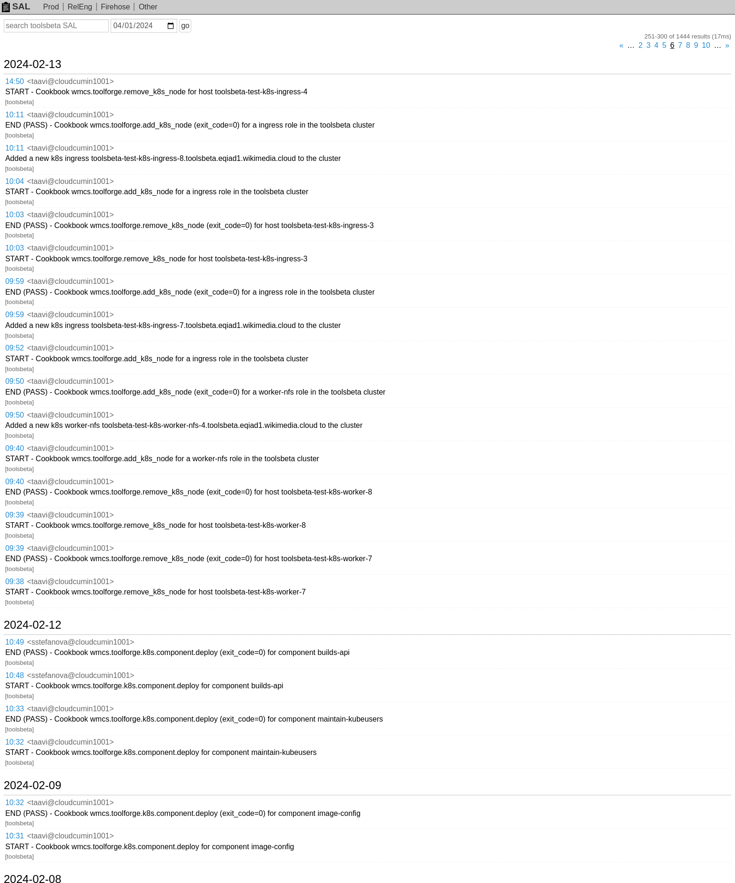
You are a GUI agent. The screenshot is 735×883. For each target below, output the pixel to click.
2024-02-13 (32, 64)
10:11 (14, 115)
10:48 (14, 675)
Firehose (115, 7)
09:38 (14, 582)
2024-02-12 (32, 625)
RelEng (80, 7)
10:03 (14, 215)
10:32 (14, 742)
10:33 (14, 709)
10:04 (14, 181)
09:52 (14, 348)
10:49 (14, 642)
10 (706, 45)
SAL (16, 6)
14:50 (14, 81)
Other (148, 7)
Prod (51, 7)
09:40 (14, 448)
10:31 (14, 836)
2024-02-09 (32, 785)
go (185, 26)
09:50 (14, 381)
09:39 (14, 515)
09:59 (14, 281)
